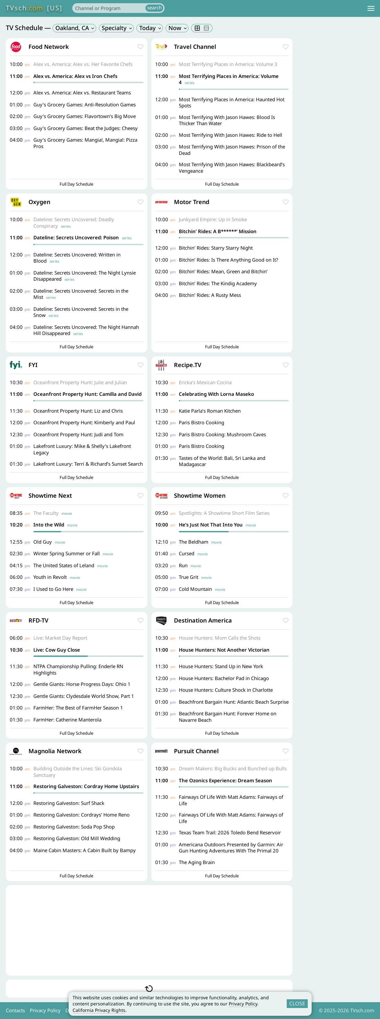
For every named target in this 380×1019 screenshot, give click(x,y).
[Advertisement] (149, 930)
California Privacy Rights (99, 1010)
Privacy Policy (243, 1004)
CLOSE (297, 1003)
